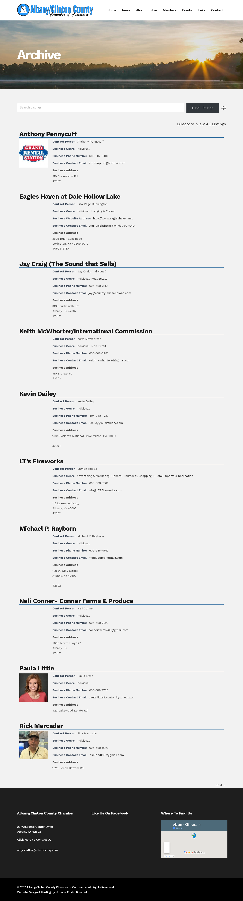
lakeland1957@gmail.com (106, 755)
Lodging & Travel (103, 211)
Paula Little (36, 668)
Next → (220, 785)
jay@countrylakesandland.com (110, 293)
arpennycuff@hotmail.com (107, 163)
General (117, 476)
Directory (185, 124)
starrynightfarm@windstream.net (112, 225)
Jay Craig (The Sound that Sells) (68, 264)
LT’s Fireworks (41, 461)
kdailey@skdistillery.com (106, 423)
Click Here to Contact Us (34, 839)
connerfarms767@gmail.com (108, 630)
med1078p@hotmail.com (106, 557)
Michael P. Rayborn (47, 528)
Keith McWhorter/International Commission (85, 331)
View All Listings (211, 124)
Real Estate (99, 278)
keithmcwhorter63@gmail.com (110, 360)
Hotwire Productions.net (71, 892)
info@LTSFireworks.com (105, 490)
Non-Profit (98, 346)
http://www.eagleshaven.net (113, 218)
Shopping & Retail (151, 476)
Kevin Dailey (37, 393)
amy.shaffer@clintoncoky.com (37, 850)
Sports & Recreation (179, 476)
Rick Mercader (41, 725)
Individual (83, 149)
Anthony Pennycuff (48, 134)
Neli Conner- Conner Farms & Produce (76, 601)
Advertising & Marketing (93, 476)
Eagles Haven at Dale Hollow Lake (69, 196)
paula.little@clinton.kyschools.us (111, 697)
